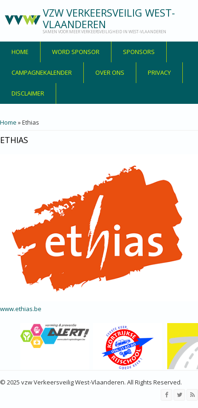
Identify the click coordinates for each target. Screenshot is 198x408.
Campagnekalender (42, 72)
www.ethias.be (20, 309)
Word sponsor (75, 52)
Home (20, 52)
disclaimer (28, 93)
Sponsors (139, 52)
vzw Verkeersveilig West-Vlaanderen (109, 18)
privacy (159, 72)
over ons (109, 72)
